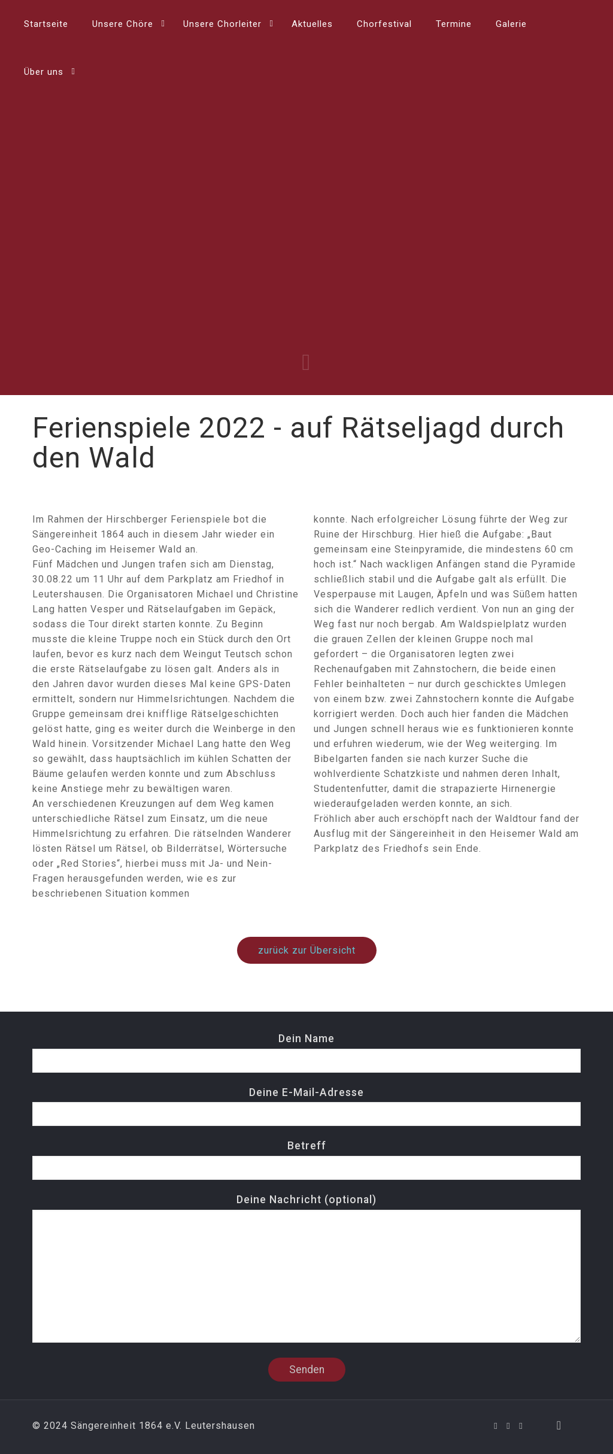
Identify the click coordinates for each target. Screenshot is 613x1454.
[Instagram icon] (521, 1425)
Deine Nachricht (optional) (306, 1268)
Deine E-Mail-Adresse (306, 1106)
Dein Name (306, 1053)
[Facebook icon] (495, 1425)
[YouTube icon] (508, 1425)
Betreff (306, 1160)
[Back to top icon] (559, 1425)
